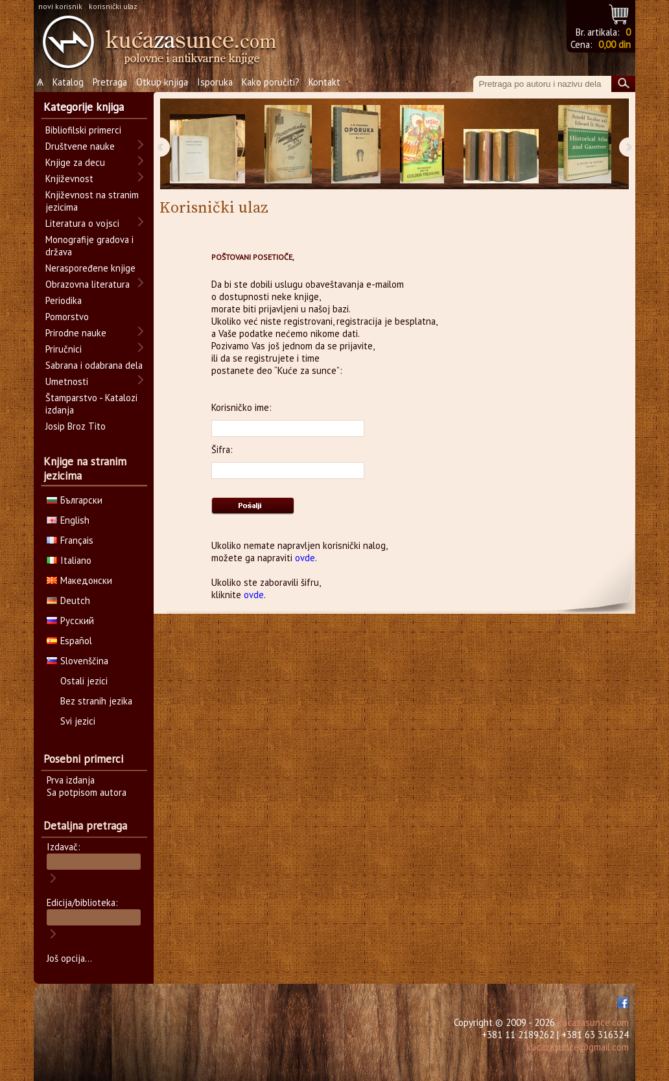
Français (70, 540)
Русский (70, 620)
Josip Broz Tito (75, 426)
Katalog (68, 82)
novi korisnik (60, 6)
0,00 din (614, 44)
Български (74, 500)
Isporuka (215, 82)
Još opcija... (69, 958)
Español (69, 640)
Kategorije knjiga (83, 107)
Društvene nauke (80, 146)
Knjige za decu (75, 162)
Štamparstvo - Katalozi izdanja (91, 403)
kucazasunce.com (593, 1022)
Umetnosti (66, 381)
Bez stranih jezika (96, 701)
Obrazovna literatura (87, 284)
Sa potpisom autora (86, 792)
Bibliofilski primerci (83, 130)
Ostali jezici (84, 681)
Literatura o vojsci (82, 223)
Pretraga (110, 82)
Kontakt (324, 82)
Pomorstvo (67, 316)
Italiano (69, 560)
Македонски (79, 580)
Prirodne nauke (75, 333)
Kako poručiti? (270, 82)
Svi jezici (77, 721)
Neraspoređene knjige (90, 268)
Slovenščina (77, 661)
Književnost (69, 178)
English (68, 520)
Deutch (68, 600)
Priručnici (63, 349)
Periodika (63, 300)
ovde (305, 558)
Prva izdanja (71, 780)
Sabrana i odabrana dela (94, 365)
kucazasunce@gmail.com (577, 1047)
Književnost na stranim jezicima (92, 201)
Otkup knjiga (162, 82)
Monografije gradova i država (89, 245)
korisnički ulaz (113, 6)
